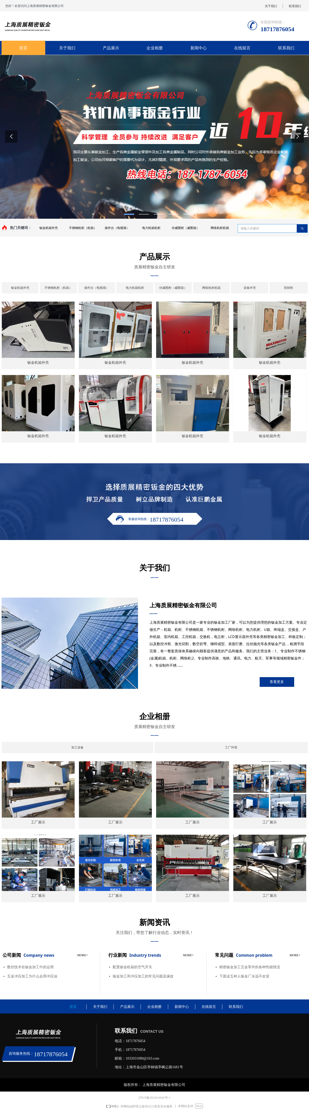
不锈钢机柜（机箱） (83, 228)
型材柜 (288, 288)
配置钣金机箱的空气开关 (132, 967)
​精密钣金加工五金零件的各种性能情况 (249, 967)
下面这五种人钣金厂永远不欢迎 (244, 976)
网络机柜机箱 (220, 228)
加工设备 (77, 747)
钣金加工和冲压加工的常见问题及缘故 (143, 976)
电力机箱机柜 (151, 228)
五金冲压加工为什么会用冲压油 (32, 976)
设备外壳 (250, 288)
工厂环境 (231, 747)
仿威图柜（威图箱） (185, 228)
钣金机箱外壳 (48, 228)
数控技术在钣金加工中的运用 (30, 967)
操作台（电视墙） (117, 228)
